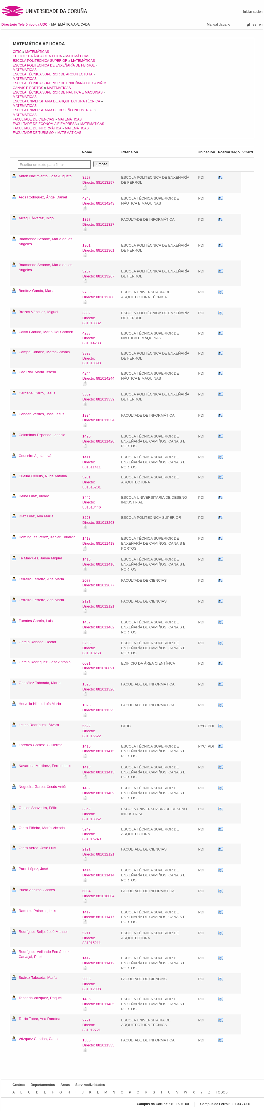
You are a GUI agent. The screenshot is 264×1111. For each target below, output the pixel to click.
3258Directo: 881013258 (92, 648)
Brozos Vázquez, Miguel (38, 312)
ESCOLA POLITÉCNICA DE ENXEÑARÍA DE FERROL (53, 65)
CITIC (17, 52)
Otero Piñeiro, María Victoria (42, 828)
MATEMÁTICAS (37, 52)
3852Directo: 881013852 (92, 814)
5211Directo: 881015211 (92, 938)
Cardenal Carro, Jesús (37, 393)
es (254, 24)
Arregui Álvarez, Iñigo (36, 218)
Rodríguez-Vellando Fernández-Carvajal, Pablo (45, 954)
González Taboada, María (40, 683)
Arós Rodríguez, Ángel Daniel (43, 197)
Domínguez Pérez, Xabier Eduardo (47, 537)
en (261, 24)
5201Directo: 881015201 (92, 482)
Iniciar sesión (253, 12)
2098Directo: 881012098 (92, 984)
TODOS (222, 1092)
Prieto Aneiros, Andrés (37, 890)
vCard (220, 177)
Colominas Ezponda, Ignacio (42, 435)
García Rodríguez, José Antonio (45, 662)
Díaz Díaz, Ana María (36, 516)
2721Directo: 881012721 (92, 1025)
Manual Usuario (218, 24)
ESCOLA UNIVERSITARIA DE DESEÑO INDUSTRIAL (53, 110)
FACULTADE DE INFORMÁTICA (37, 128)
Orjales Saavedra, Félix (38, 808)
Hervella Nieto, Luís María (40, 704)
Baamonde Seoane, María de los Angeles (45, 241)
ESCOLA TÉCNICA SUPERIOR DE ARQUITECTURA (52, 74)
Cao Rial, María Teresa (37, 372)
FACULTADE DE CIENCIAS (33, 119)
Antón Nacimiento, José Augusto (45, 176)
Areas (65, 1085)
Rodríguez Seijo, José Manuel (43, 932)
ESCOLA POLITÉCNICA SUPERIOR (40, 61)
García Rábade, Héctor (37, 642)
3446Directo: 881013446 (92, 502)
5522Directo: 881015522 (92, 731)
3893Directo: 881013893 (92, 358)
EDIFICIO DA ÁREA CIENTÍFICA (37, 56)
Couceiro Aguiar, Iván (36, 456)
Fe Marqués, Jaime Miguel (40, 558)
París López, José (33, 869)
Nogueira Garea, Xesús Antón (43, 787)
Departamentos (43, 1085)
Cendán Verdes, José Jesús (41, 414)
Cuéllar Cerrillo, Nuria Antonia (43, 476)
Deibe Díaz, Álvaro (34, 496)
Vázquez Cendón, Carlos (39, 1039)
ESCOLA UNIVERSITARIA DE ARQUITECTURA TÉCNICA (56, 101)
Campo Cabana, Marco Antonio (44, 352)
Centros (19, 1085)
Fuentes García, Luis (36, 621)
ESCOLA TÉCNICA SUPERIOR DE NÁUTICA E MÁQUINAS (58, 92)
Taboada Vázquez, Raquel (40, 998)
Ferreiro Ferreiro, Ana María (41, 579)
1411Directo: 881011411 (92, 462)
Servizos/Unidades (90, 1085)
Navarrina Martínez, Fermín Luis (45, 766)
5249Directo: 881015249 (92, 834)
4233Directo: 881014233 (92, 338)
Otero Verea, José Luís (37, 848)
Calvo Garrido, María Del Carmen (46, 332)
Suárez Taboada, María (38, 977)
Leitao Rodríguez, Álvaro (39, 725)
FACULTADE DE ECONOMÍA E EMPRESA (45, 124)
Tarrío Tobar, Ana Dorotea (39, 1019)
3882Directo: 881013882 (92, 318)
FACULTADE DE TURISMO (33, 133)
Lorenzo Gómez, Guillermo (41, 745)
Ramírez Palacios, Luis (37, 911)
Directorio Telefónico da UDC (24, 24)
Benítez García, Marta (36, 291)
